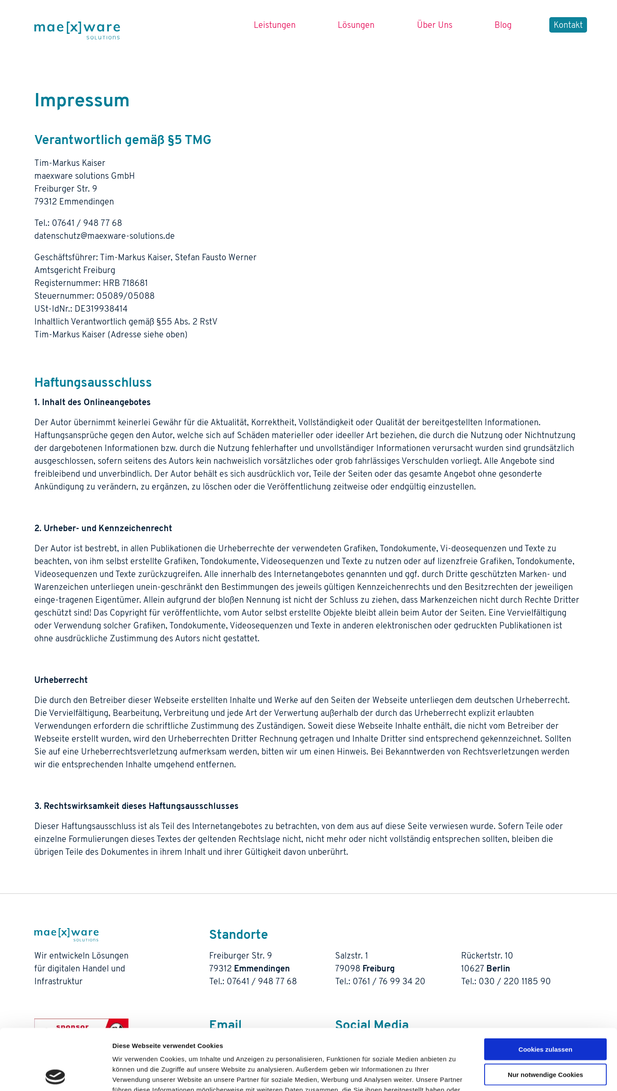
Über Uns (434, 25)
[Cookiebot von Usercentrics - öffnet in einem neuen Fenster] (55, 1074)
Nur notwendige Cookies (545, 1013)
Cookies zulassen (545, 988)
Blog (503, 25)
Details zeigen (455, 1074)
